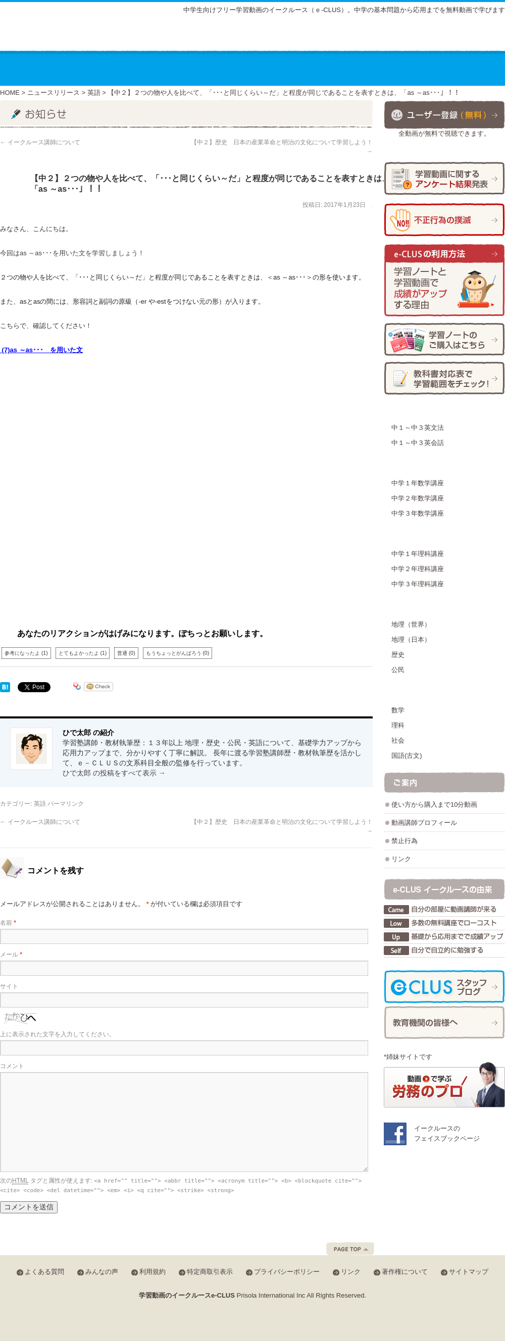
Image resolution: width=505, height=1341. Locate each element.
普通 (126, 653)
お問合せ (471, 68)
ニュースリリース (53, 92)
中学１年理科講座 (417, 553)
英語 (93, 92)
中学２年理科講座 (417, 569)
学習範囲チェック (444, 378)
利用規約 (152, 1271)
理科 (398, 725)
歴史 (398, 654)
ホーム (28, 68)
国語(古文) (406, 755)
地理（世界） (411, 624)
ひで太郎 (372, 206)
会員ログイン (471, 35)
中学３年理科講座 (417, 584)
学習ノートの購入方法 (444, 339)
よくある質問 (350, 36)
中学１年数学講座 (417, 483)
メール (11, 954)
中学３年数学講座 (417, 513)
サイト (9, 986)
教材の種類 (239, 68)
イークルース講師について (40, 142)
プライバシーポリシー (287, 1271)
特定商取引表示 (210, 1271)
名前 (8, 922)
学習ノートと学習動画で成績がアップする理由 (444, 280)
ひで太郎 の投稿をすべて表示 (114, 773)
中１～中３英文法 (417, 427)
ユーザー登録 (444, 114)
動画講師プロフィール (424, 822)
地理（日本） (411, 639)
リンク (401, 859)
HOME (10, 92)
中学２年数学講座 (417, 498)
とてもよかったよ (83, 653)
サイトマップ (291, 36)
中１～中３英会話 (417, 442)
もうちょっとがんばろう (178, 653)
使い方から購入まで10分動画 (434, 804)
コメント (12, 1066)
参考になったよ (26, 653)
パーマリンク (65, 803)
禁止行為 (404, 841)
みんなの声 (406, 36)
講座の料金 (167, 68)
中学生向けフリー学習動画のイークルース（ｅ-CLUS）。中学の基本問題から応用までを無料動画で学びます (344, 10)
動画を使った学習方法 (325, 68)
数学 (398, 710)
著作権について (405, 1271)
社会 (398, 740)
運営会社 (407, 68)
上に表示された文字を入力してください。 (57, 1034)
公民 (398, 670)
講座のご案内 (93, 68)
